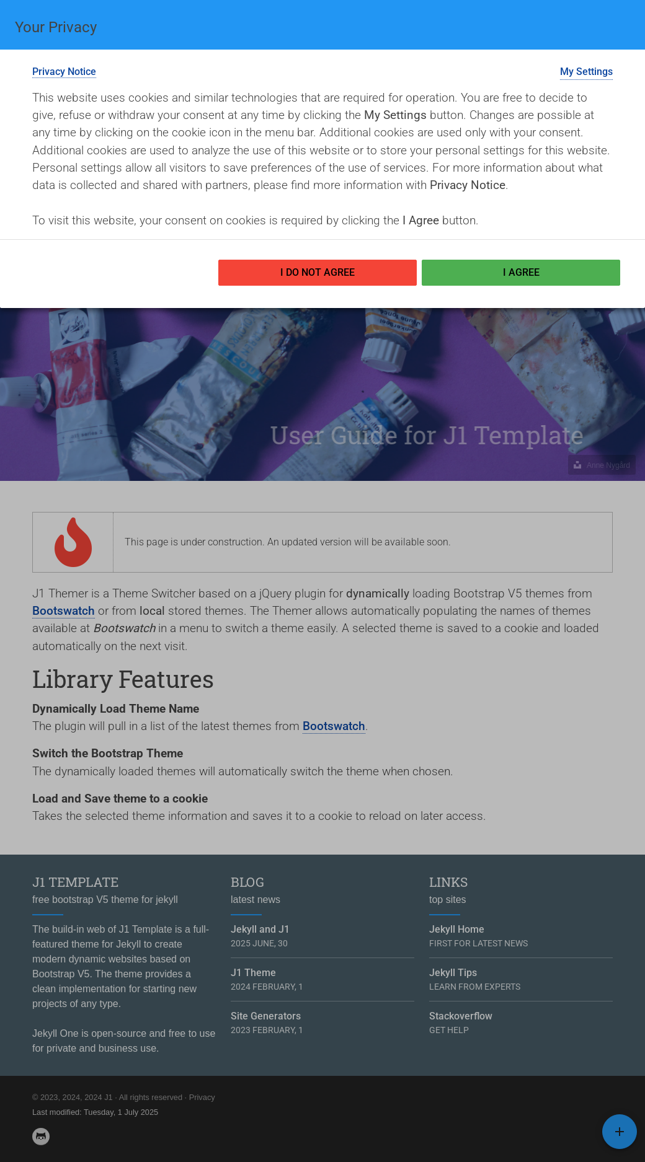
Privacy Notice (64, 71)
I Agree (521, 272)
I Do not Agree (317, 272)
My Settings (586, 71)
